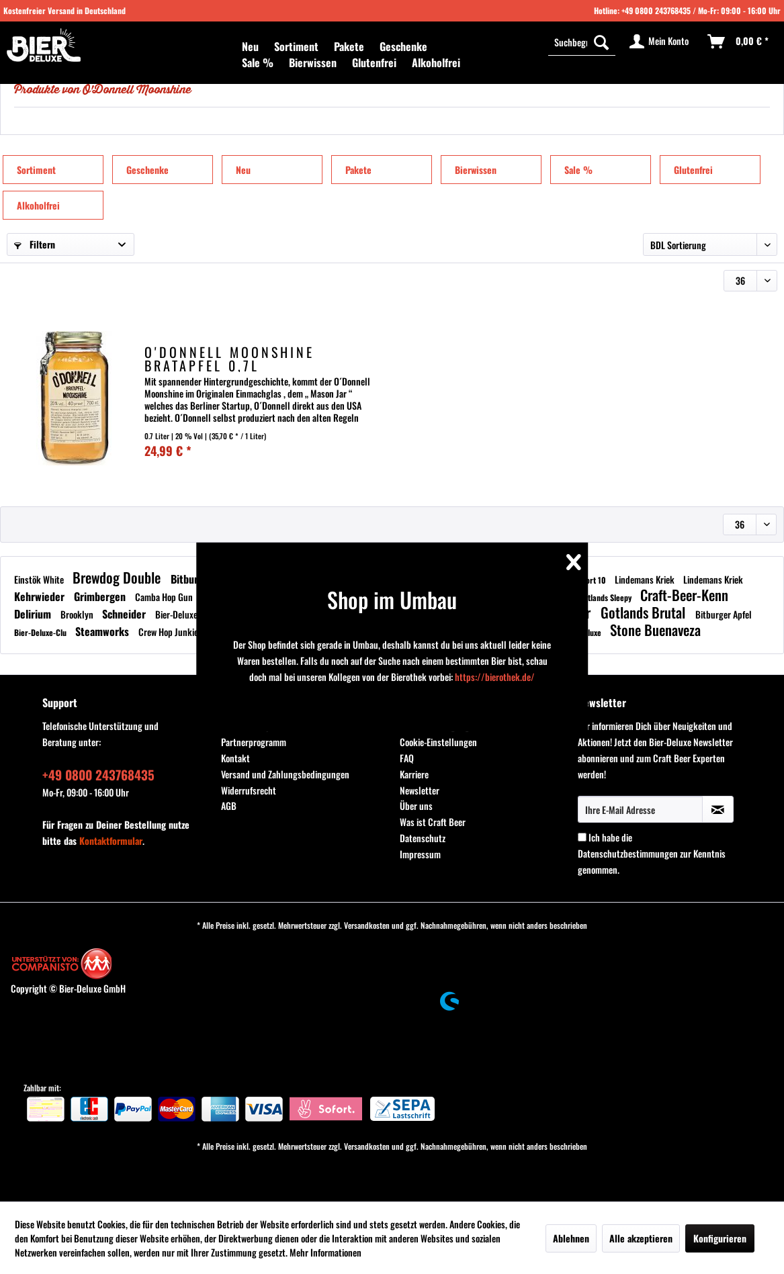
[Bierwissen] (313, 62)
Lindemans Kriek (646, 579)
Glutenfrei (693, 170)
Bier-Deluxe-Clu (185, 614)
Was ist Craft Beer (433, 822)
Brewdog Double (118, 577)
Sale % (578, 170)
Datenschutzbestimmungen (628, 853)
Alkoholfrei (38, 205)
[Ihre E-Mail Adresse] (640, 809)
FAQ (407, 758)
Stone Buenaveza (655, 629)
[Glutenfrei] (374, 62)
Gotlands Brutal (645, 612)
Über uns (416, 806)
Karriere (414, 774)
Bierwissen (475, 170)
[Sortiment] (296, 46)
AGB (228, 806)
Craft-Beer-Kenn (684, 594)
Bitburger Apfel (723, 614)
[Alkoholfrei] (436, 62)
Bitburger (193, 579)
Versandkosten (367, 925)
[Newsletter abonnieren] (717, 809)
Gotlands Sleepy (606, 597)
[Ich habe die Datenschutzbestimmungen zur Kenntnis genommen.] (582, 837)
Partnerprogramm (253, 742)
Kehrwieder (40, 596)
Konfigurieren (719, 1238)
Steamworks (103, 631)
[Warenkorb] (738, 41)
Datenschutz (422, 838)
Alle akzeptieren (640, 1238)
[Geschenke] (403, 46)
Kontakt (235, 758)
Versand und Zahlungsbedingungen (285, 774)
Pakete (358, 170)
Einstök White (40, 579)
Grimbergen (101, 596)
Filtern (34, 244)
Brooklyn (77, 614)
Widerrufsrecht (248, 790)
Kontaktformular (110, 840)
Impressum (420, 854)
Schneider (125, 614)
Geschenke (147, 170)
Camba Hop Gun (165, 597)
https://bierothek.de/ (495, 677)
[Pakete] (349, 46)
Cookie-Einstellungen (438, 742)
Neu (243, 170)
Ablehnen (571, 1238)
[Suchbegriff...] (581, 41)
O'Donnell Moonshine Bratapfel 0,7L (229, 358)
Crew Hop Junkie (169, 632)
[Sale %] (257, 62)
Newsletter (419, 790)
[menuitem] (250, 46)
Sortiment (36, 170)
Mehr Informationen (325, 1252)
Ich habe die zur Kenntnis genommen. (652, 853)
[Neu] (250, 46)
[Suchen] (601, 41)
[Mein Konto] (659, 41)
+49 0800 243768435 (656, 10)
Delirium (34, 614)
